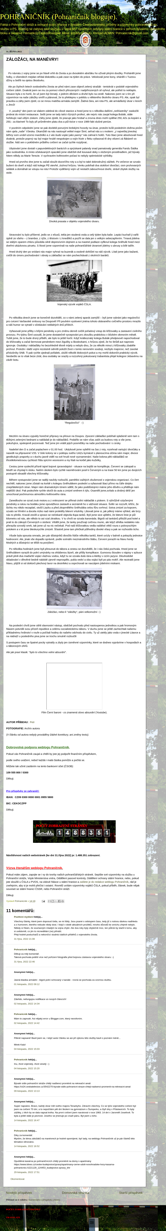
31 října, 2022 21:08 (24, 939)
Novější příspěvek (19, 1193)
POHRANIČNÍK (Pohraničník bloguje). (58, 17)
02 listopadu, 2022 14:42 (27, 1023)
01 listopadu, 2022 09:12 (27, 984)
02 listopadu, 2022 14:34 (27, 1003)
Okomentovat (17, 1179)
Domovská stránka (17, 43)
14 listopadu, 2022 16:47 (27, 1120)
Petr (32, 722)
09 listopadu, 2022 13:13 (27, 1091)
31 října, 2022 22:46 (24, 961)
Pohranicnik (20, 949)
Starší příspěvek (131, 1193)
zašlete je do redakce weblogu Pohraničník (104, 882)
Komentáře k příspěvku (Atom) (44, 1200)
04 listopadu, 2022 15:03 (27, 1049)
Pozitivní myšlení (23, 917)
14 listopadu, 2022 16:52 (27, 1146)
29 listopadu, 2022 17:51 (27, 1172)
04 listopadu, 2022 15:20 (27, 1068)
